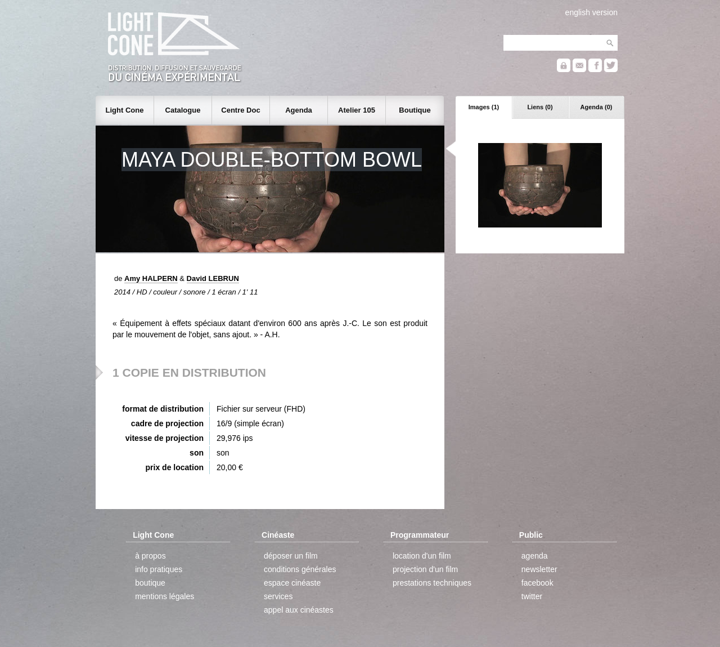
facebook (537, 582)
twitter (531, 596)
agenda (534, 555)
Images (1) (484, 107)
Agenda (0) (596, 107)
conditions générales (300, 569)
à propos (150, 555)
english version (591, 12)
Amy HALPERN (151, 278)
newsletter (539, 569)
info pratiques (158, 569)
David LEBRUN (213, 278)
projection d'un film (425, 569)
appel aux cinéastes (299, 609)
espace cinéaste (292, 582)
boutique (150, 582)
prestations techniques (432, 582)
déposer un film (291, 555)
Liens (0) (539, 107)
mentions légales (164, 596)
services (278, 596)
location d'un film (422, 555)
